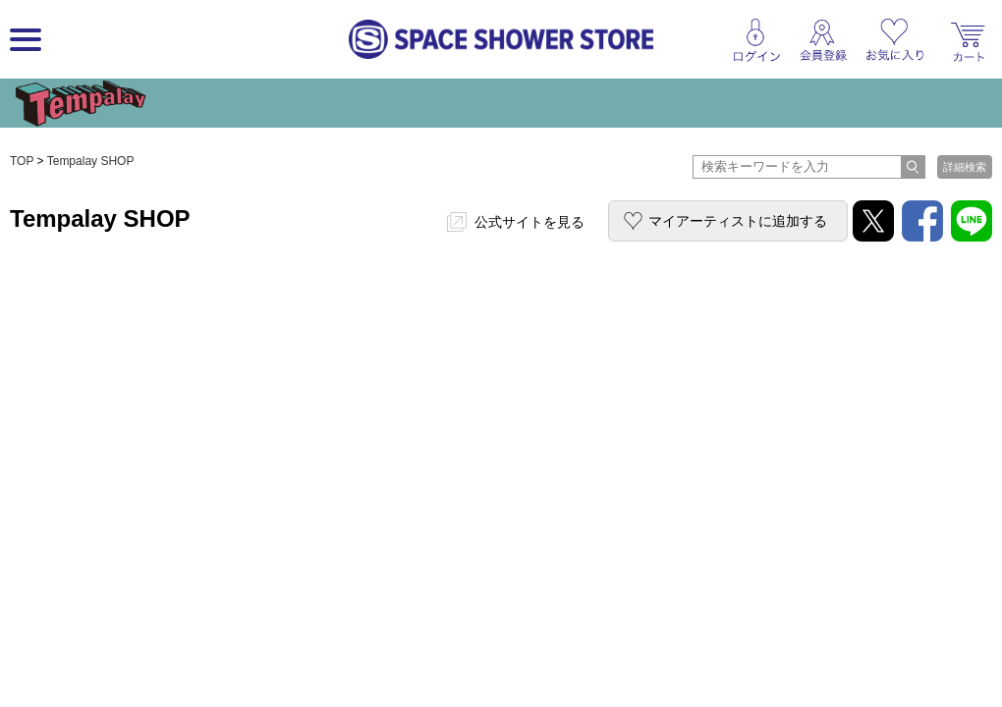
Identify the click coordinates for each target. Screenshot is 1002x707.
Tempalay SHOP (91, 161)
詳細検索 (964, 167)
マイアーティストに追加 (737, 221)
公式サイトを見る (529, 222)
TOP (21, 161)
